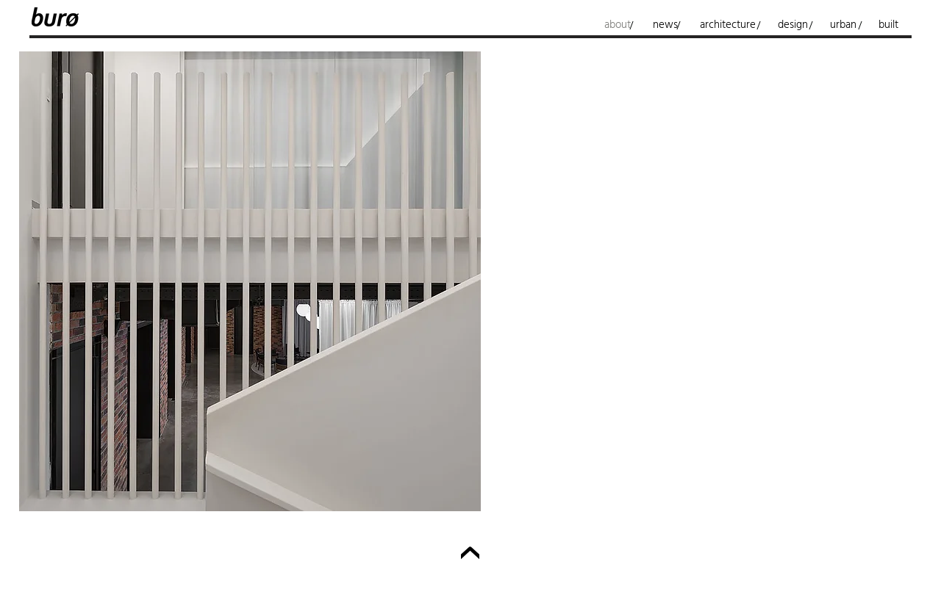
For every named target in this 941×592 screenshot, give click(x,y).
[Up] (470, 556)
